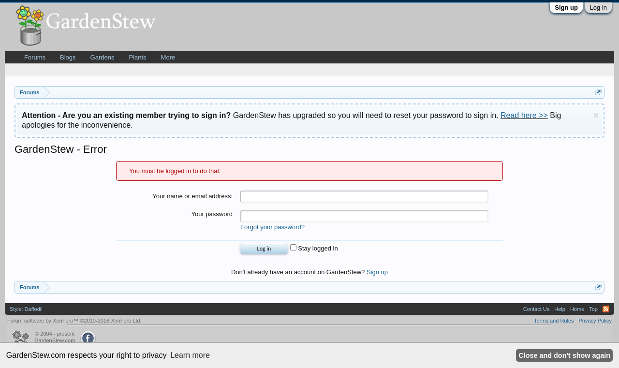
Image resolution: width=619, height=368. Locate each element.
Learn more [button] (190, 355)
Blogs (68, 57)
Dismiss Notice (596, 115)
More (168, 57)
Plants (137, 57)
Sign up (566, 7)
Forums (34, 57)
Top (593, 309)
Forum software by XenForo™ (74, 321)
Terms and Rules (554, 321)
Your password (212, 214)
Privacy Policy (595, 321)
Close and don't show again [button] (564, 355)
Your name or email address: (192, 196)
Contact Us (536, 309)
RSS (606, 309)
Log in (598, 7)
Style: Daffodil (26, 309)
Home (577, 309)
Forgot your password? (272, 227)
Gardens (102, 57)
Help (559, 309)
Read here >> (524, 115)
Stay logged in (314, 248)
